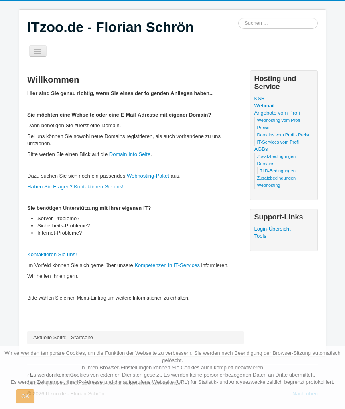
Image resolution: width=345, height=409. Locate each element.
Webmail (264, 106)
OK (25, 396)
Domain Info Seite (129, 154)
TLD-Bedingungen (278, 170)
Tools (260, 236)
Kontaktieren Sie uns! (52, 254)
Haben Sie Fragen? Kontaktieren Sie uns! (75, 187)
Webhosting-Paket (148, 176)
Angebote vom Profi (277, 113)
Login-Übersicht (272, 229)
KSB (259, 98)
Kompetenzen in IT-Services (167, 265)
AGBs (261, 149)
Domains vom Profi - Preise (284, 134)
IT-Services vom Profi (278, 142)
